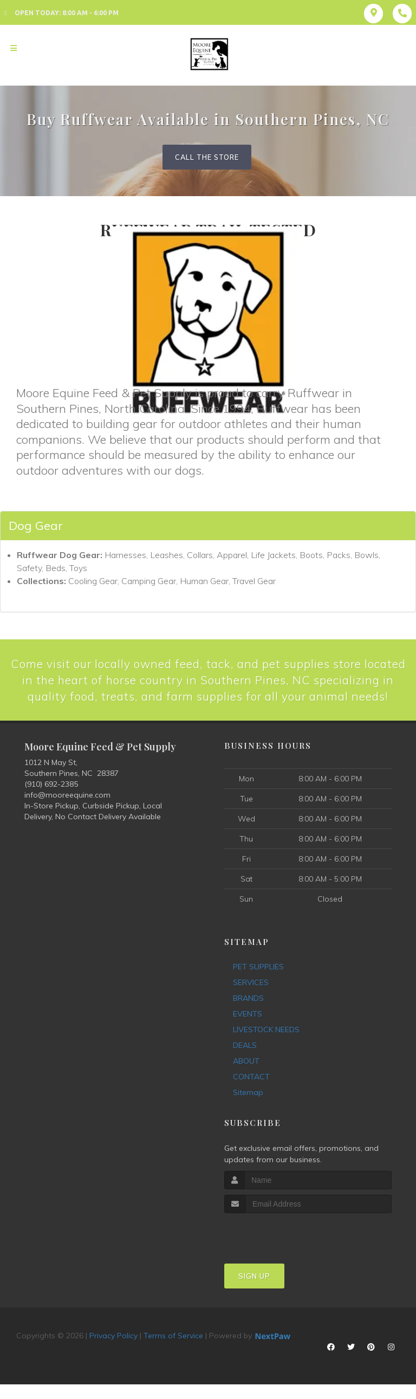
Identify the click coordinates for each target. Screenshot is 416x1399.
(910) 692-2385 (51, 802)
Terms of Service (173, 1353)
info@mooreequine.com (67, 813)
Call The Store (206, 157)
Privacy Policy (113, 1353)
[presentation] (282, 1251)
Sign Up (254, 1294)
